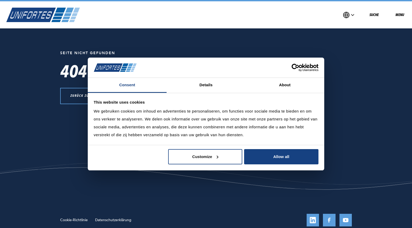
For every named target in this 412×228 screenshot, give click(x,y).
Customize (205, 156)
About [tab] (285, 85)
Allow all (281, 156)
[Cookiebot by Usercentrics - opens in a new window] (295, 68)
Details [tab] (206, 85)
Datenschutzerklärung (113, 219)
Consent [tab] (127, 85)
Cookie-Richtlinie (74, 219)
